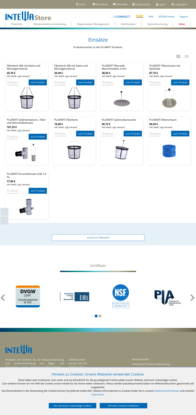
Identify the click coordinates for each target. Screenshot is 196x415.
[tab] (98, 265)
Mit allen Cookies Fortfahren (123, 405)
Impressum (98, 394)
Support (183, 16)
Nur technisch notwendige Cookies (72, 405)
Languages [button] (179, 4)
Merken (12, 82)
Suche (80, 4)
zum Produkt (38, 82)
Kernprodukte (140, 359)
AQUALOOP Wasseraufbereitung (152, 364)
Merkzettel (120, 4)
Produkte (16, 24)
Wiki (151, 16)
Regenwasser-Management (93, 24)
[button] (96, 316)
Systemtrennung (157, 24)
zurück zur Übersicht (98, 237)
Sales (182, 24)
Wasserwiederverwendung (50, 24)
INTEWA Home (166, 16)
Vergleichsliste (142, 4)
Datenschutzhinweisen (167, 390)
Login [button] (160, 4)
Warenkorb (100, 4)
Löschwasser (128, 24)
